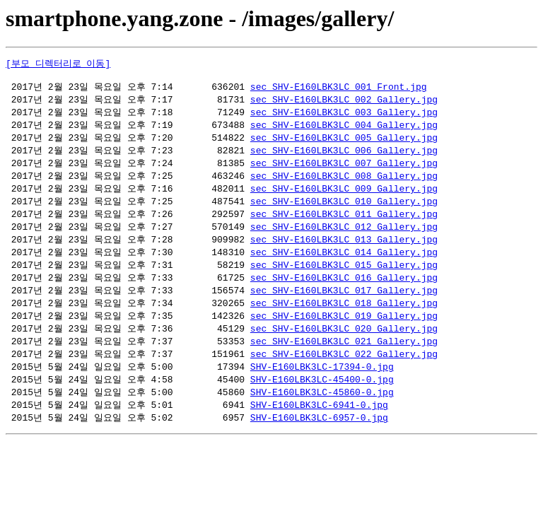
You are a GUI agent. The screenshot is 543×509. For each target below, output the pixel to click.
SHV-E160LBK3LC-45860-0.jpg (322, 412)
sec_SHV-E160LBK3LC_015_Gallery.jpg (344, 277)
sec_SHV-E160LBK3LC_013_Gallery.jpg (344, 251)
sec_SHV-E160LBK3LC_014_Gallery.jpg (344, 264)
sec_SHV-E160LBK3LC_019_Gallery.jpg (344, 331)
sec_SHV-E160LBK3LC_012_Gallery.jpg (344, 237)
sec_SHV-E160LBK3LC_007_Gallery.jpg (344, 170)
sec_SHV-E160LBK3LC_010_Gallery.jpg (344, 210)
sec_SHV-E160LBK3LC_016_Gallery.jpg (344, 291)
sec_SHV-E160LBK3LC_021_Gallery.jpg (344, 358)
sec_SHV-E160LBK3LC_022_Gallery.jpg (344, 371)
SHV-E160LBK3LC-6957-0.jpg (319, 439)
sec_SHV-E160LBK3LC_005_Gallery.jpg (344, 143)
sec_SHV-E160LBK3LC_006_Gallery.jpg (344, 157)
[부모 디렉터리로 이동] (58, 63)
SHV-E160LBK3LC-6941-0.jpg (319, 425)
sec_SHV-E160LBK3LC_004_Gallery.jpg (344, 130)
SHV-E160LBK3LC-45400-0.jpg (322, 398)
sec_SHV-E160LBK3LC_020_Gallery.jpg (344, 345)
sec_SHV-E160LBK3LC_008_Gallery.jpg (344, 183)
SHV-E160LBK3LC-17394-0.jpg (322, 385)
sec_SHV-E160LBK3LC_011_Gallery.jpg (344, 224)
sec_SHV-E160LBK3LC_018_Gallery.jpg (344, 318)
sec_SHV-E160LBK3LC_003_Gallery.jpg (344, 116)
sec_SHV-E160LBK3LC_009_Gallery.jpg (344, 197)
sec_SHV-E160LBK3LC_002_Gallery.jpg (344, 103)
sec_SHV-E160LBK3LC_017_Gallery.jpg (344, 304)
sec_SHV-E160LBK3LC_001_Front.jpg (338, 89)
